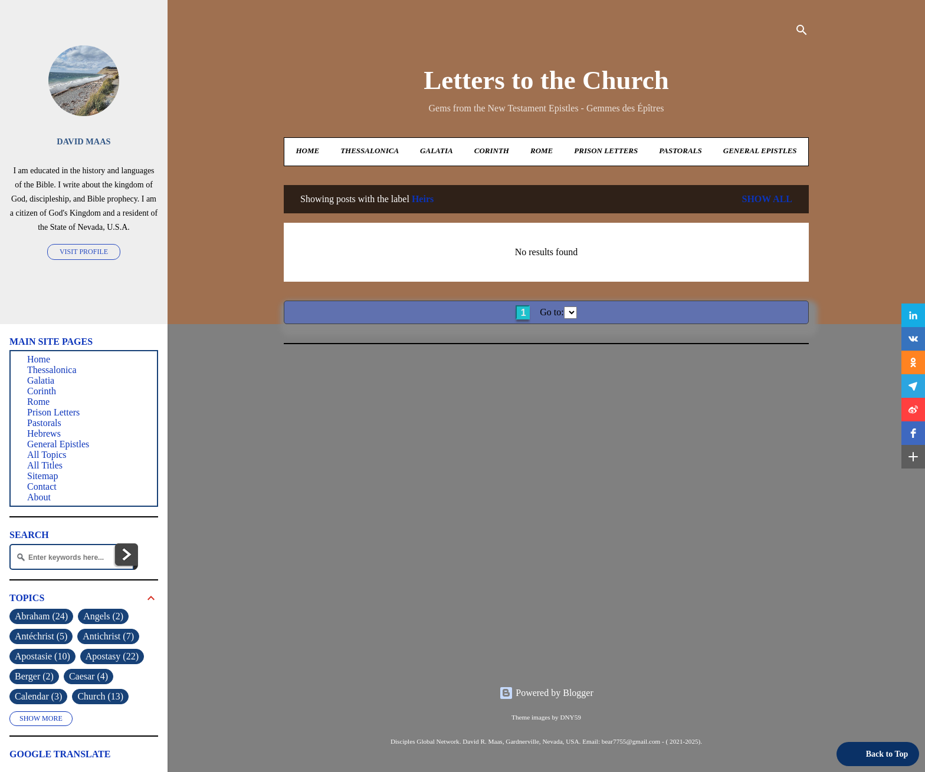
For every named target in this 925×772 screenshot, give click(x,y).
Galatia (436, 150)
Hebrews (44, 433)
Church (100, 696)
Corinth (491, 150)
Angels (103, 616)
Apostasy (112, 656)
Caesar (88, 676)
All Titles (45, 465)
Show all (767, 199)
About (39, 497)
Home (307, 150)
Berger (34, 676)
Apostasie (42, 656)
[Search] (802, 32)
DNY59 (570, 717)
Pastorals (680, 150)
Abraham (41, 616)
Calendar (38, 696)
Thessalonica (369, 150)
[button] (913, 315)
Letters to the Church (546, 80)
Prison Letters (606, 150)
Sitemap (42, 476)
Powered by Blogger (546, 693)
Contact (42, 486)
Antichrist (108, 636)
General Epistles (760, 150)
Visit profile (84, 252)
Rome (541, 150)
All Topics (47, 455)
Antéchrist (41, 636)
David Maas (83, 141)
